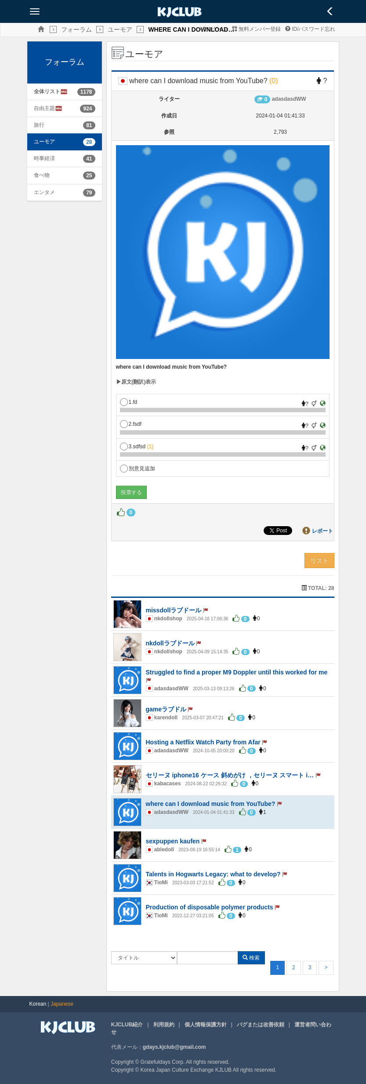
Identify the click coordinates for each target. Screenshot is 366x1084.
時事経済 (44, 158)
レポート (322, 531)
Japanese (62, 1004)
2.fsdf (130, 424)
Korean (38, 1004)
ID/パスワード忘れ (310, 29)
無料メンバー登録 (256, 29)
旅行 (39, 125)
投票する (131, 492)
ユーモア (120, 29)
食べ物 (42, 175)
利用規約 (163, 1025)
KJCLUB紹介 (127, 1025)
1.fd (129, 402)
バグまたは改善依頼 (260, 1025)
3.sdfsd (137, 446)
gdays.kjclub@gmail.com (174, 1047)
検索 (251, 958)
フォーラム (76, 29)
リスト (319, 560)
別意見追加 (137, 468)
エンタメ (44, 192)
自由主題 (48, 108)
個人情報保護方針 (206, 1025)
